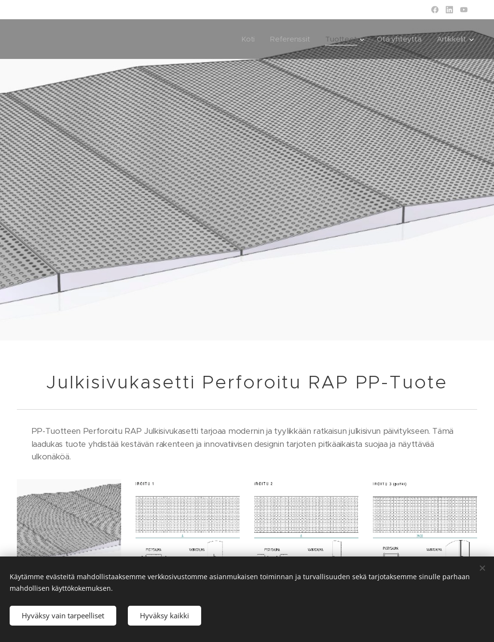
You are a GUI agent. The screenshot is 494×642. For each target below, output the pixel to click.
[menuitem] (245, 39)
